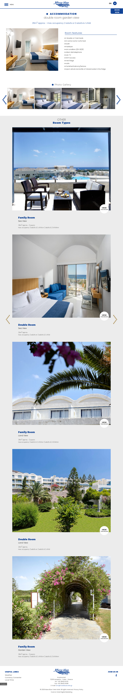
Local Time (9, 680)
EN (110, 3)
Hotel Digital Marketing (64, 692)
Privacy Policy (78, 689)
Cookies (3, 684)
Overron (53, 692)
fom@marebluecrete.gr (64, 686)
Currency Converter (13, 678)
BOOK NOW (117, 11)
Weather (8, 675)
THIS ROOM (104, 208)
